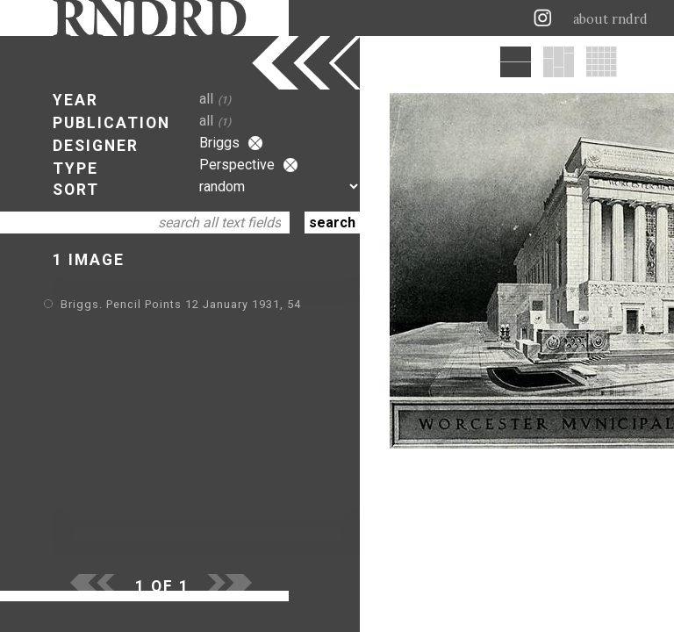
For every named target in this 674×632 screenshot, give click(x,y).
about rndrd (610, 19)
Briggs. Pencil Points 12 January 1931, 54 (181, 304)
